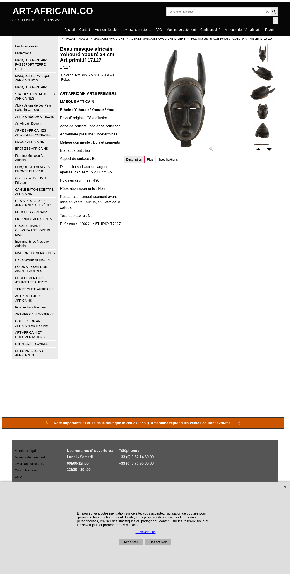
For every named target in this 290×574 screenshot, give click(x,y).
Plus (150, 159)
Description (134, 159)
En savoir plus (146, 532)
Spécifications (168, 159)
